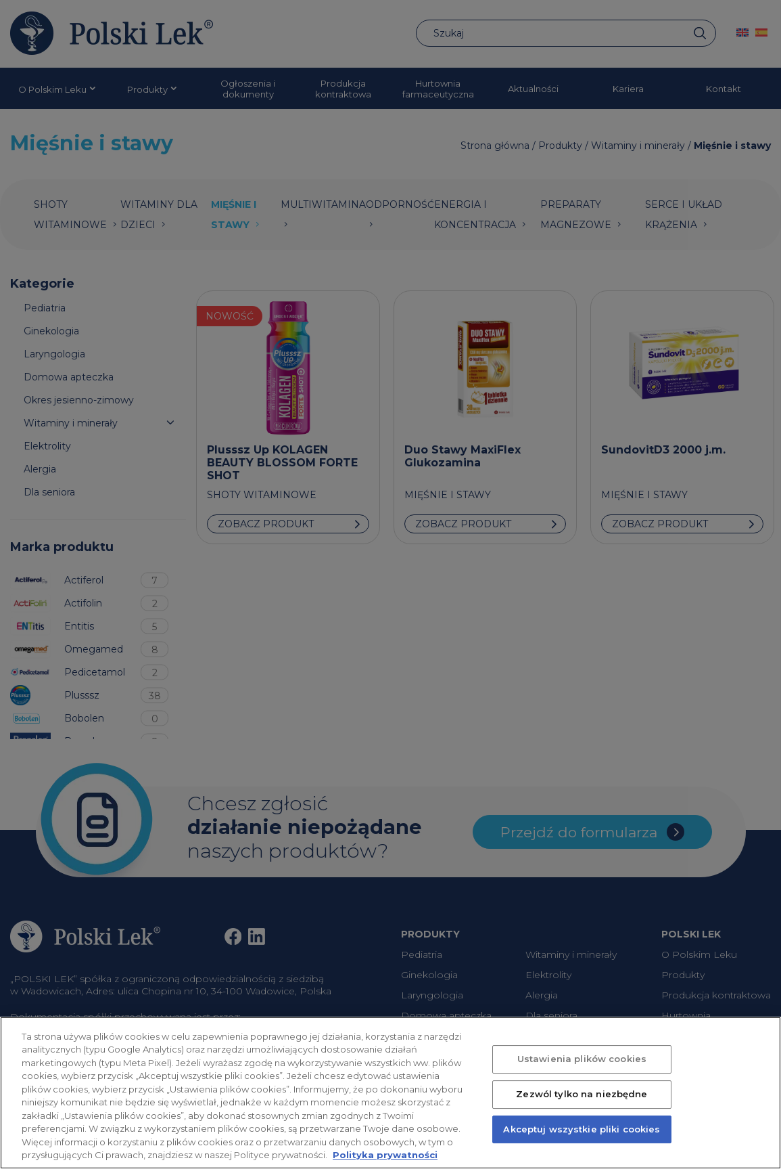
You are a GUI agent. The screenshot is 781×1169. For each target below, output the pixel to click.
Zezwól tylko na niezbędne (581, 1097)
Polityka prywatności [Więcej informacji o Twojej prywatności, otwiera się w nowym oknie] (385, 1158)
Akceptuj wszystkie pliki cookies (581, 1131)
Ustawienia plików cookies (581, 1062)
